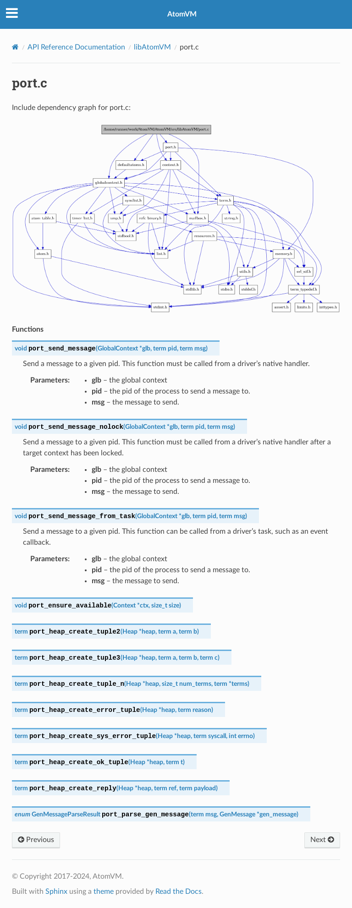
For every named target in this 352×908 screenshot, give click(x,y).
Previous (36, 839)
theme (104, 891)
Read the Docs (178, 891)
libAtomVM (152, 47)
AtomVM (182, 14)
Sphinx (56, 891)
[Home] (15, 47)
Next (322, 839)
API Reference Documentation (76, 47)
